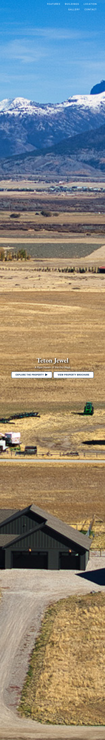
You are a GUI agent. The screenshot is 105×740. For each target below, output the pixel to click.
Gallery (74, 9)
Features (53, 4)
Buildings (72, 4)
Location (90, 4)
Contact (90, 9)
